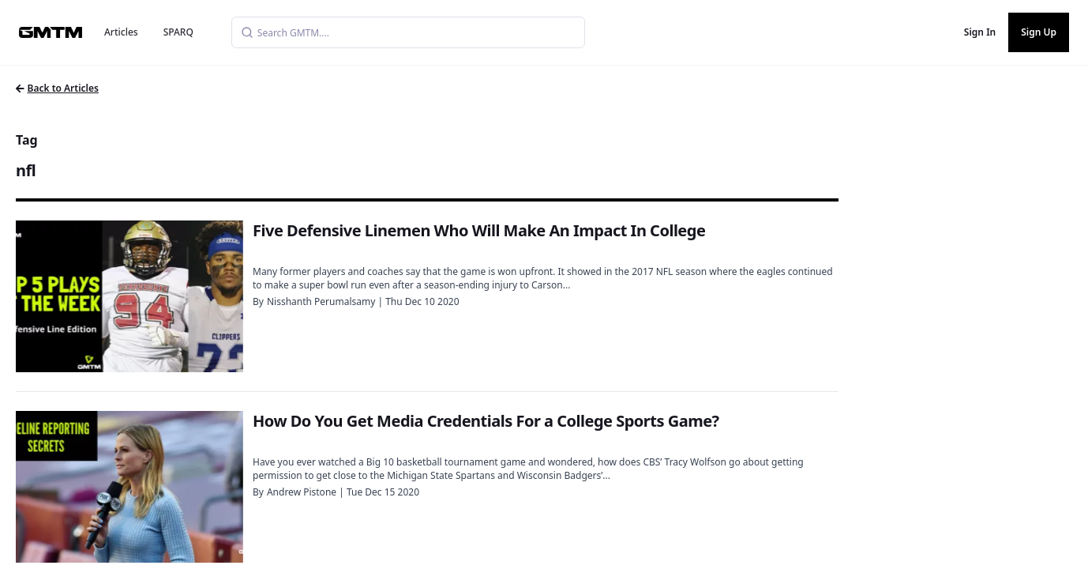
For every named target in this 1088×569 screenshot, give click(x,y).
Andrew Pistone (301, 492)
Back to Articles (57, 88)
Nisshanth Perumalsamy (321, 301)
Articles (121, 32)
